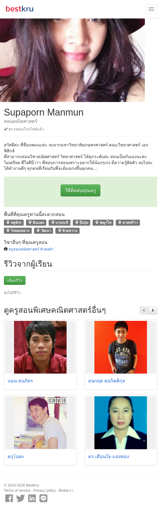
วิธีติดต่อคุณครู (80, 190)
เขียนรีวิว (14, 280)
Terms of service (17, 490)
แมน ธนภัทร (20, 380)
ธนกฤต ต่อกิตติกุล (106, 380)
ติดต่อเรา (66, 490)
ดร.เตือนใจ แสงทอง (108, 456)
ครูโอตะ (16, 456)
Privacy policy (45, 490)
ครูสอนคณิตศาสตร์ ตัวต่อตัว (31, 249)
